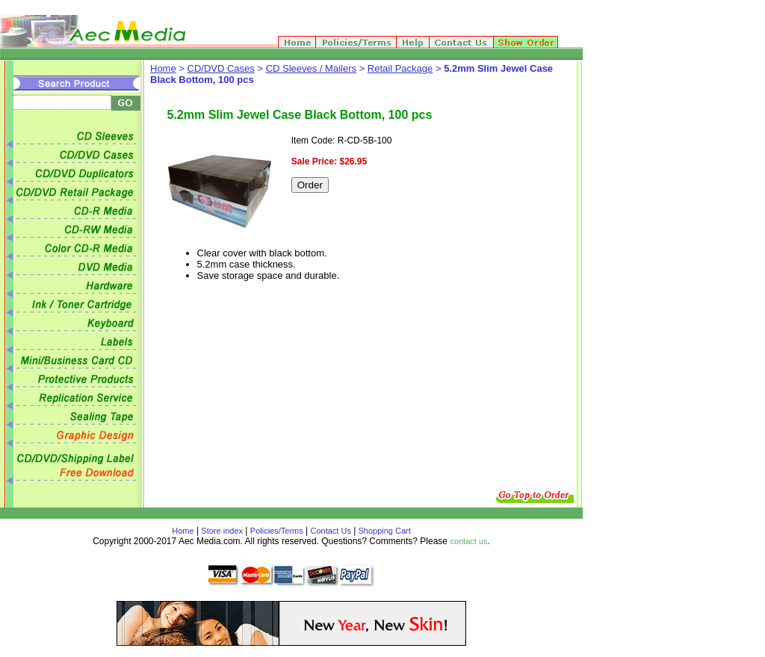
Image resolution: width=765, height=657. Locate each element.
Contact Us (331, 530)
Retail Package (400, 68)
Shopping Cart (383, 530)
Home (163, 68)
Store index (222, 530)
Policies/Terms (276, 530)
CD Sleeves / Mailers (311, 68)
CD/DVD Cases (221, 68)
